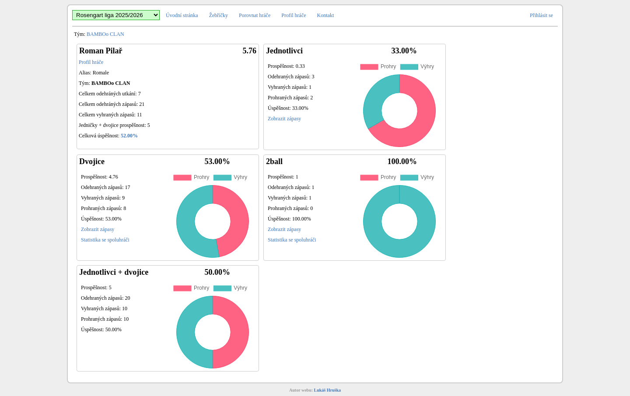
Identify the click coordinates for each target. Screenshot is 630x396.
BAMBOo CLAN (105, 34)
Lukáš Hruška (327, 390)
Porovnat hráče (254, 15)
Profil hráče (293, 15)
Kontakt (325, 15)
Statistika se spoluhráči (105, 240)
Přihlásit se (541, 15)
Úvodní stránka (182, 15)
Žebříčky (218, 15)
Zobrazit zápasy (284, 119)
